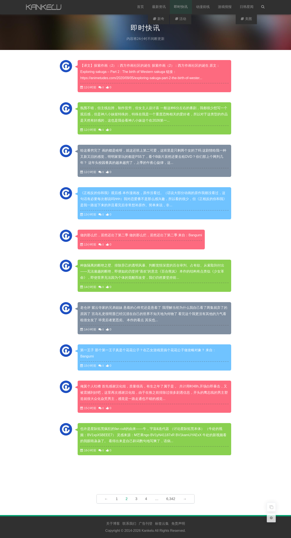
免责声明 (178, 523)
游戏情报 (225, 7)
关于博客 (113, 523)
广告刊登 (145, 523)
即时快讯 (181, 7)
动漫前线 (203, 7)
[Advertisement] (145, 475)
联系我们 (129, 523)
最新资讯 (159, 7)
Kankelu (148, 530)
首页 (140, 7)
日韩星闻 (247, 7)
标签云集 (162, 523)
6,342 (170, 499)
